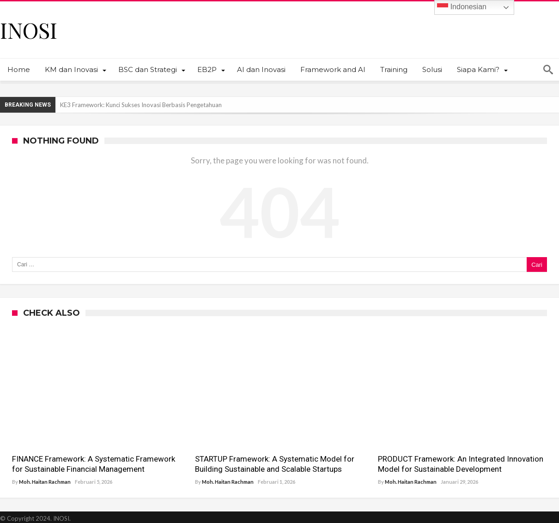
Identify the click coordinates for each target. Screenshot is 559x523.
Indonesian (461, 7)
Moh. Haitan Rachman (45, 482)
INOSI (28, 29)
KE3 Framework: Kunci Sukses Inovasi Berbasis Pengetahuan (141, 104)
